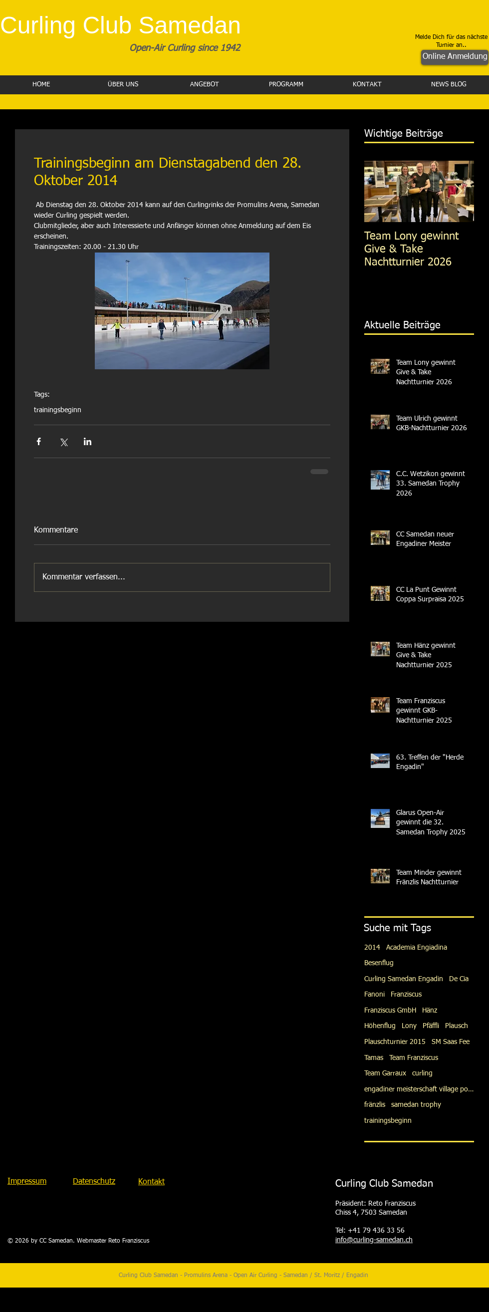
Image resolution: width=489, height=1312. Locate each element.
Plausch (456, 1026)
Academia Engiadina (416, 947)
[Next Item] (458, 191)
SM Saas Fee (451, 1042)
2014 (372, 947)
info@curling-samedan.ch (374, 1240)
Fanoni (374, 994)
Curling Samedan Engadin (403, 979)
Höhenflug (380, 1026)
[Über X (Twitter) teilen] (63, 441)
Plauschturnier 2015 (395, 1042)
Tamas (373, 1057)
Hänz (429, 1010)
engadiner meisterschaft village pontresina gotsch (419, 1089)
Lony (409, 1026)
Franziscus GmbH (390, 1010)
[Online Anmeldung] (455, 57)
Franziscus (406, 994)
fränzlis (374, 1104)
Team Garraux (385, 1073)
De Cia (459, 979)
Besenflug (379, 963)
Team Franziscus (413, 1057)
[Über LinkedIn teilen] (87, 441)
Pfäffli (431, 1026)
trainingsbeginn (57, 410)
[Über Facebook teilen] (38, 441)
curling (422, 1073)
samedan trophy (416, 1104)
